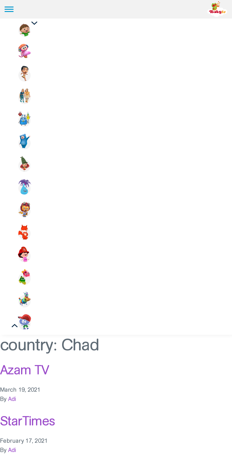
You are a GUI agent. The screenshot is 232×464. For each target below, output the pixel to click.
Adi (12, 399)
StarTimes (27, 420)
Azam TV (24, 369)
